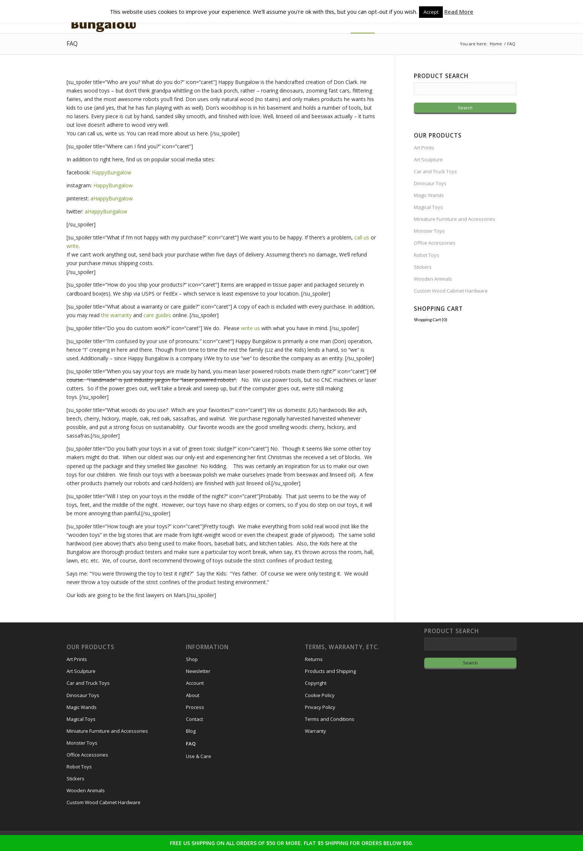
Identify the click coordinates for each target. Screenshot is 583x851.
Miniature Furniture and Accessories (454, 219)
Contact (194, 719)
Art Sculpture (428, 159)
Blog (191, 731)
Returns (314, 659)
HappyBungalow (111, 172)
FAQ (72, 43)
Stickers (423, 267)
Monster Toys (429, 231)
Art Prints (424, 147)
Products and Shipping (330, 671)
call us (361, 237)
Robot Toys (426, 255)
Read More (458, 11)
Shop (192, 659)
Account (195, 683)
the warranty (116, 315)
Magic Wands (429, 195)
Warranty (315, 731)
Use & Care (198, 756)
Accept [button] (430, 12)
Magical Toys (428, 207)
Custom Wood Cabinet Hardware (451, 290)
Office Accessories (434, 242)
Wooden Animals (433, 278)
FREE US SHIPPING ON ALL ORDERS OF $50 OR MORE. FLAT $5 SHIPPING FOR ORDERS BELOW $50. (291, 843)
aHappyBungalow (111, 198)
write (72, 245)
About (192, 695)
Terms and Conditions (329, 719)
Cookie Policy (320, 695)
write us (250, 328)
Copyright (315, 683)
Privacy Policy (320, 707)
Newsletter (198, 671)
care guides (157, 315)
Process (195, 707)
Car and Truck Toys (435, 171)
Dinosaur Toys (430, 183)
